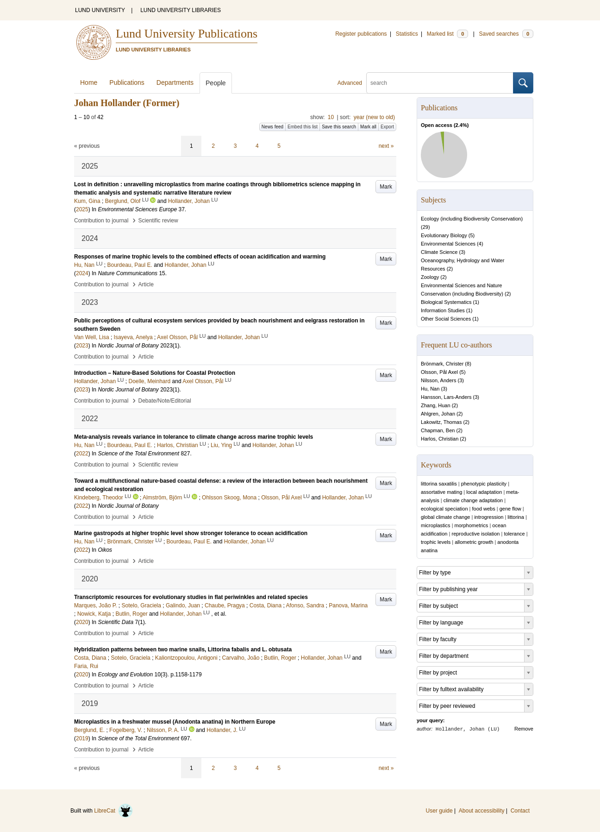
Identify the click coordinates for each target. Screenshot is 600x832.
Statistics (407, 34)
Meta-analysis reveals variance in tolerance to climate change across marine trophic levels (193, 437)
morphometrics (471, 525)
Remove (523, 728)
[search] (439, 83)
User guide (439, 810)
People (216, 83)
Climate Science (439, 252)
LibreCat (113, 810)
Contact (520, 810)
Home (88, 82)
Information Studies (443, 310)
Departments (175, 82)
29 (425, 227)
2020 (82, 622)
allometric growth (474, 542)
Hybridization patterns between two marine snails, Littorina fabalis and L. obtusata (183, 649)
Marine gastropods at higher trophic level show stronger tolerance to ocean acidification (190, 533)
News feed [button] (272, 126)
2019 (82, 738)
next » (386, 146)
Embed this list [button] (303, 126)
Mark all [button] (368, 126)
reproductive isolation (475, 533)
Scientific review (158, 220)
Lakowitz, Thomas (441, 422)
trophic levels (435, 542)
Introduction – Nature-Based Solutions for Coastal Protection (154, 373)
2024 (82, 273)
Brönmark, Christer (442, 363)
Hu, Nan (430, 388)
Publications (126, 82)
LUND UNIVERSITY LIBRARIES (180, 10)
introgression (488, 517)
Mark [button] (386, 186)
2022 (82, 453)
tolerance (514, 533)
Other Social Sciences (446, 318)
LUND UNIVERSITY (100, 10)
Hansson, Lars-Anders (446, 397)
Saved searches (506, 34)
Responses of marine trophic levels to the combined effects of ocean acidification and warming (199, 256)
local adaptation (484, 492)
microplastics (435, 525)
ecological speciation (444, 508)
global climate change (445, 517)
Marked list (447, 34)
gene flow (510, 508)
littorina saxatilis (439, 483)
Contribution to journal (101, 220)
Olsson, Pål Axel (439, 372)
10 (331, 117)
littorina (515, 517)
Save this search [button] (339, 126)
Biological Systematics (446, 302)
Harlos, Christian (439, 438)
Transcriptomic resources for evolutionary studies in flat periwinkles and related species (191, 597)
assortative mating (441, 492)
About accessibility (482, 810)
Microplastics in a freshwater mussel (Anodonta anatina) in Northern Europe (174, 722)
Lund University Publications (186, 33)
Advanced (350, 83)
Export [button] (387, 126)
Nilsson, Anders (438, 380)
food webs (483, 508)
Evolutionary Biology (444, 235)
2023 (82, 345)
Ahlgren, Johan (438, 413)
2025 (82, 209)
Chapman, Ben (438, 430)
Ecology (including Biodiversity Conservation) (472, 218)
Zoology (430, 277)
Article (146, 284)
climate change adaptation (473, 500)
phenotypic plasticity (483, 483)
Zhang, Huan (435, 405)
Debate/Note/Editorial (164, 400)
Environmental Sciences (448, 243)
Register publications (361, 34)
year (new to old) (374, 117)
